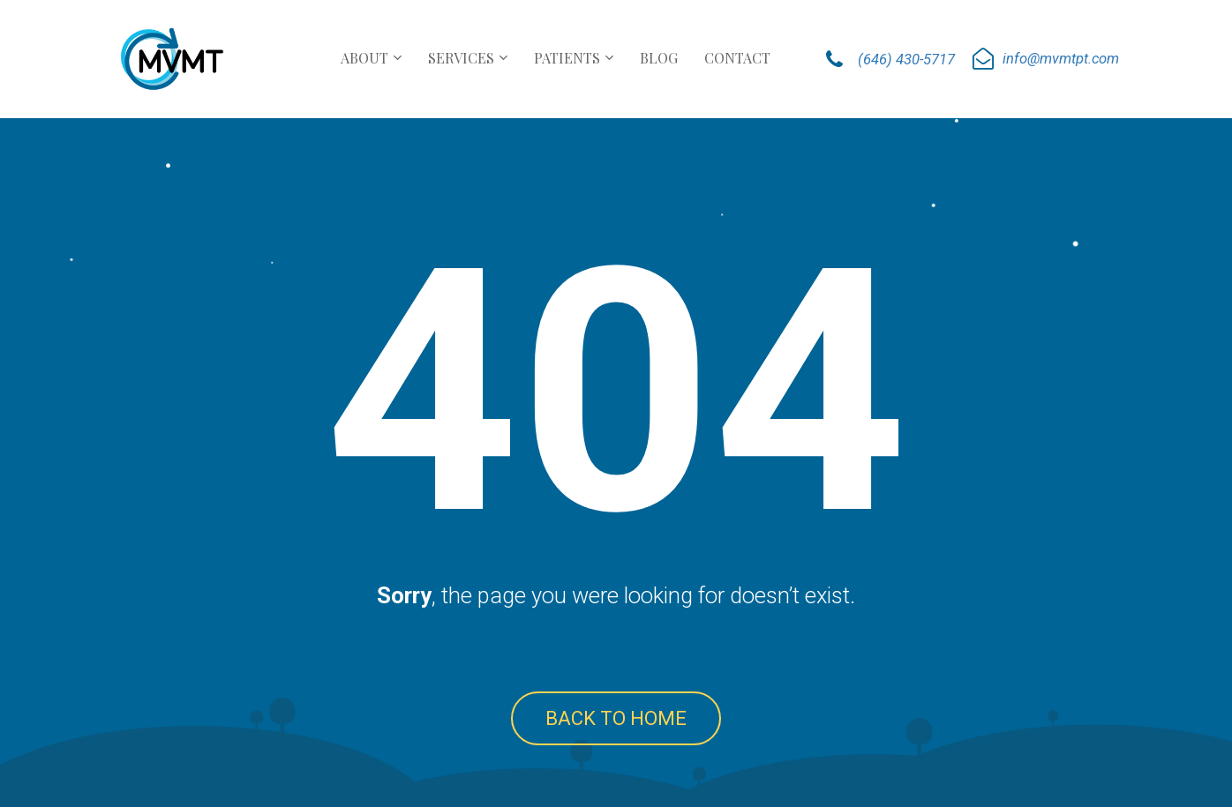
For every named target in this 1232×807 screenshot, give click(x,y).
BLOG (659, 58)
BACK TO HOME (616, 718)
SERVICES (461, 58)
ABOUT (364, 58)
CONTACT (737, 58)
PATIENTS (567, 58)
